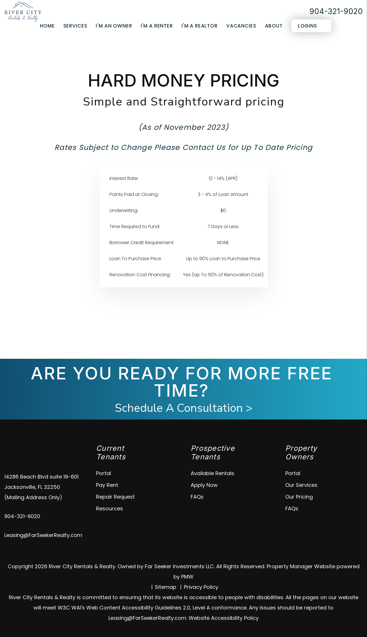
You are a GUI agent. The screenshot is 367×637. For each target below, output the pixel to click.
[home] (23, 11)
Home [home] (47, 25)
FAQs (197, 496)
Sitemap (165, 587)
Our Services (301, 485)
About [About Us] (274, 25)
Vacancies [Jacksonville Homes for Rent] (241, 25)
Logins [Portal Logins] (307, 25)
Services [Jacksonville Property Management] (75, 25)
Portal (103, 473)
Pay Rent (107, 485)
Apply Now (204, 485)
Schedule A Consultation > (184, 408)
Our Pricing (299, 496)
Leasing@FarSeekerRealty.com (43, 535)
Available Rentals (212, 473)
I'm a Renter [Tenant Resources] (157, 25)
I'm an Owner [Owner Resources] (114, 25)
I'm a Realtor (199, 25)
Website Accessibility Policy (224, 618)
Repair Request (115, 496)
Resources (109, 508)
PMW (187, 576)
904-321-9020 (336, 11)
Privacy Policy (201, 587)
